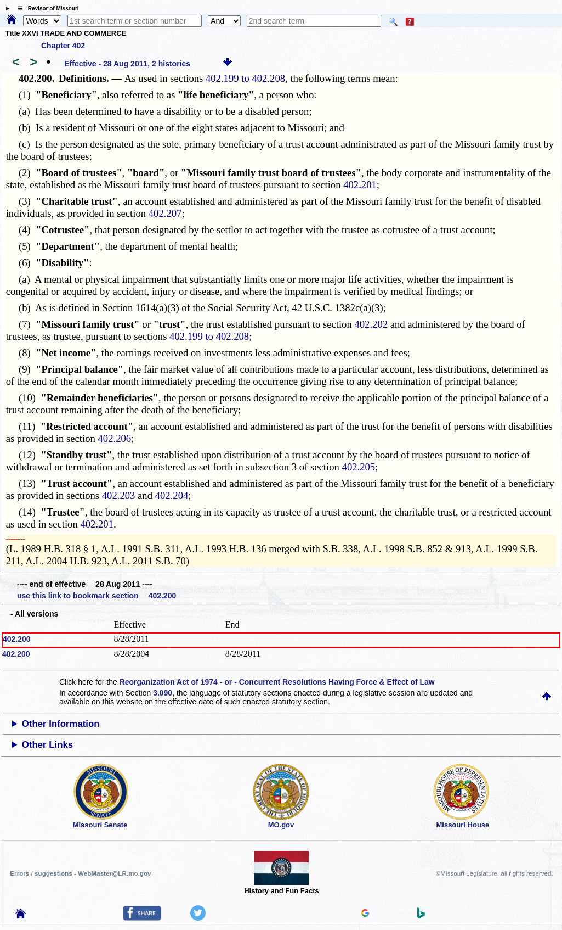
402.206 (115, 438)
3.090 (162, 692)
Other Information (61, 724)
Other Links (47, 744)
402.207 (165, 213)
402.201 (360, 185)
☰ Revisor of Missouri (45, 8)
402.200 (17, 639)
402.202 (371, 324)
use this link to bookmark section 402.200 (96, 595)
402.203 (118, 495)
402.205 (359, 467)
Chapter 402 (63, 45)
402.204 (172, 495)
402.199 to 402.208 (245, 78)
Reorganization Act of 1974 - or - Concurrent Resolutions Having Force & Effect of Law (277, 681)
